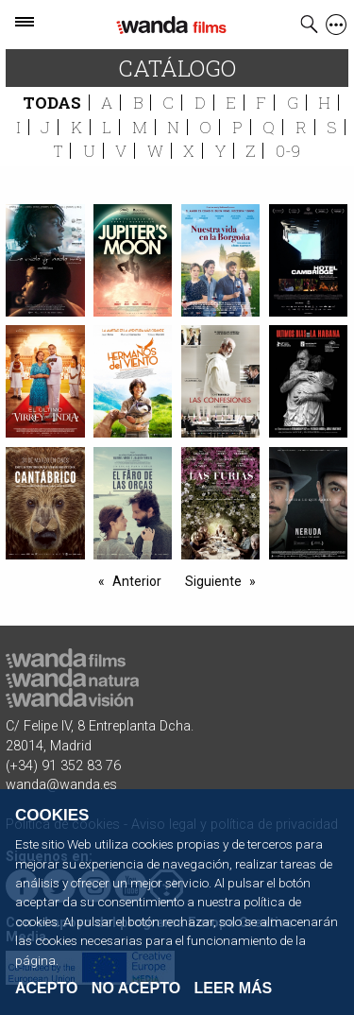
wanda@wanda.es (61, 785)
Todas (52, 102)
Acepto (46, 988)
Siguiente (213, 581)
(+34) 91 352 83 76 (63, 766)
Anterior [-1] (136, 581)
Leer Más (233, 988)
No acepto (136, 988)
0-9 (288, 151)
